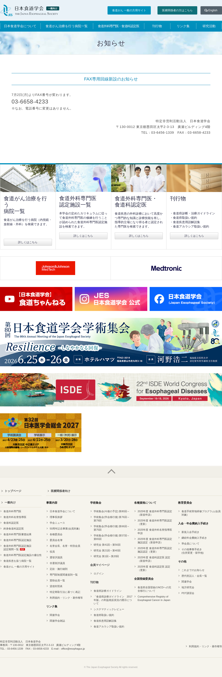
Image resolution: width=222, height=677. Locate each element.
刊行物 (157, 26)
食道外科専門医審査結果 (17, 534)
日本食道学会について (20, 26)
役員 (52, 551)
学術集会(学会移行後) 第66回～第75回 (112, 528)
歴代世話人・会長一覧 (194, 575)
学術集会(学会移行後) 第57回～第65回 (112, 537)
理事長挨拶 (56, 517)
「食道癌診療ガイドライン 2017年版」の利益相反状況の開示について (113, 600)
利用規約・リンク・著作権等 (66, 597)
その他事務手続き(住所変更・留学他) (193, 551)
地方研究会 (188, 587)
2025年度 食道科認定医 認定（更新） (154, 568)
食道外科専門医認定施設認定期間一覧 (17, 547)
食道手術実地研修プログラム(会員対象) (201, 513)
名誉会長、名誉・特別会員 (65, 545)
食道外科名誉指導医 (14, 517)
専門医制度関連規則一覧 (64, 574)
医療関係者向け (60, 491)
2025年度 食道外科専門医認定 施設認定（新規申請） (155, 541)
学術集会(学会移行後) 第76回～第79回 (112, 519)
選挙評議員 (56, 557)
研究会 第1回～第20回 (106, 556)
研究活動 (209, 26)
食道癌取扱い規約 (104, 615)
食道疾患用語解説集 (105, 620)
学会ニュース (57, 522)
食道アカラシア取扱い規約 (109, 626)
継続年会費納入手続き (194, 537)
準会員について (190, 543)
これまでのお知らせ (193, 570)
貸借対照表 (56, 586)
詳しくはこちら (27, 242)
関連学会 (55, 615)
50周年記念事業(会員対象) (65, 528)
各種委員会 (56, 534)
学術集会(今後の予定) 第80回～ (112, 511)
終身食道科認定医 (13, 528)
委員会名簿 (56, 540)
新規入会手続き (190, 532)
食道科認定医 (11, 522)
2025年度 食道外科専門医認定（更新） (155, 522)
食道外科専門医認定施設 (17, 540)
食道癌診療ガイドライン (108, 590)
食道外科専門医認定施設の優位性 (22, 555)
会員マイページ (100, 565)
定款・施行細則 (59, 569)
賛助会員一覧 (57, 580)
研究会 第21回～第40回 (107, 550)
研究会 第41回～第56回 (107, 544)
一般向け (10, 502)
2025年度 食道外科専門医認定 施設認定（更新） (155, 550)
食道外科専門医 (12, 511)
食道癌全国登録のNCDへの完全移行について (154, 589)
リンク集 (183, 26)
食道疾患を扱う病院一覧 (17, 560)
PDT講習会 (188, 593)
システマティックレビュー (109, 609)
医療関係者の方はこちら (177, 10)
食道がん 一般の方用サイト (129, 10)
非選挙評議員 (57, 563)
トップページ (13, 491)
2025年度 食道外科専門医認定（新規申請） (155, 513)
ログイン (99, 573)
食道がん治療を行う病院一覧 (67, 26)
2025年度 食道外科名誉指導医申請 (155, 531)
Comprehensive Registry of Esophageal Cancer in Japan (154, 598)
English (212, 10)
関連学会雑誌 (57, 620)
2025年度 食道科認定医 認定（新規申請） (154, 559)
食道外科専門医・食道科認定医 (118, 26)
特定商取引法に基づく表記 (65, 592)
